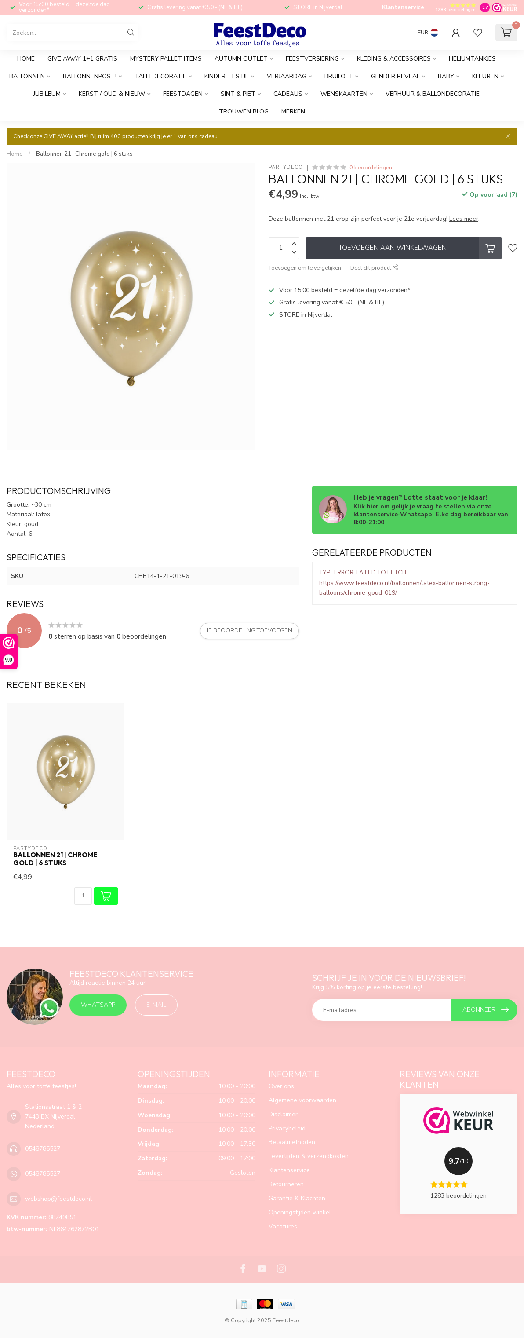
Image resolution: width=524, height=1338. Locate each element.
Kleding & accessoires (394, 59)
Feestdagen (183, 94)
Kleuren (485, 76)
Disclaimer (283, 1114)
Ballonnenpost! (89, 76)
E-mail (156, 1005)
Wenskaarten (344, 94)
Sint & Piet (238, 94)
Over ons (281, 1086)
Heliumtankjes (472, 59)
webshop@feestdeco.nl (58, 1199)
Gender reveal (395, 76)
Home (26, 59)
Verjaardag (286, 76)
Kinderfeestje (226, 76)
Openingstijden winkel (300, 1212)
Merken (293, 111)
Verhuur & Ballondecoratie (433, 94)
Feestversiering (312, 59)
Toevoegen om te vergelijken (305, 267)
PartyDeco (286, 167)
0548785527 (42, 1148)
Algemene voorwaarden (302, 1100)
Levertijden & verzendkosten (309, 1156)
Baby (446, 76)
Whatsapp (98, 1005)
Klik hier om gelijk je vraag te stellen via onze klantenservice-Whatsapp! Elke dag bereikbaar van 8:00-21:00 (430, 514)
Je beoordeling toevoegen (249, 631)
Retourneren (286, 1184)
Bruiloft (338, 76)
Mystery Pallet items (166, 59)
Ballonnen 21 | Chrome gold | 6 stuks (84, 154)
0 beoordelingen (370, 167)
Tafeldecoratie (160, 76)
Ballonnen (27, 76)
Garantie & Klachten (297, 1198)
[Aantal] (83, 896)
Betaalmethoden (292, 1142)
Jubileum (47, 94)
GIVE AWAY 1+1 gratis (82, 59)
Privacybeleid (287, 1128)
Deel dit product (374, 267)
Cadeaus (287, 94)
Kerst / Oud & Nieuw (112, 94)
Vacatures (283, 1226)
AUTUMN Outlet (241, 59)
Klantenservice (403, 7)
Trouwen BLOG (244, 111)
